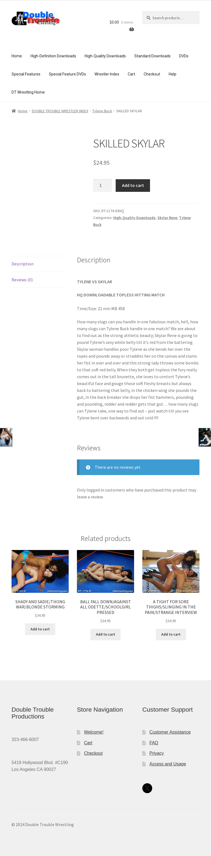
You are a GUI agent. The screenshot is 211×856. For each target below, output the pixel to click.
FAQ (153, 742)
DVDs (183, 56)
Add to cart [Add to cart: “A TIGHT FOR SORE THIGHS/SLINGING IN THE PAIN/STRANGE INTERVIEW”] (171, 634)
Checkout (152, 74)
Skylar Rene (167, 217)
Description (23, 263)
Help (172, 74)
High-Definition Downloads (53, 56)
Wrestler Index (107, 74)
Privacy (156, 753)
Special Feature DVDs (67, 74)
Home (17, 56)
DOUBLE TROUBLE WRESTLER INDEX (60, 110)
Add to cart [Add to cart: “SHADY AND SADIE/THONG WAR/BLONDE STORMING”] (40, 629)
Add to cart (133, 185)
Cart (131, 74)
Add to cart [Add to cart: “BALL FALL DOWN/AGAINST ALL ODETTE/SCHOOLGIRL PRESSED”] (105, 634)
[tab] (40, 264)
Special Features (26, 74)
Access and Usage (167, 764)
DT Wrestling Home (28, 92)
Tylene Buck (102, 110)
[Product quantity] (102, 185)
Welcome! (94, 732)
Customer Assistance (170, 732)
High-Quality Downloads (105, 56)
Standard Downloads (152, 56)
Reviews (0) (22, 279)
